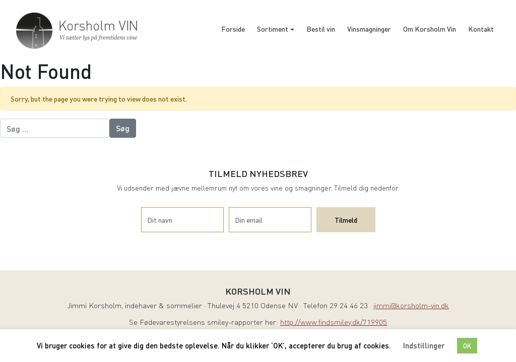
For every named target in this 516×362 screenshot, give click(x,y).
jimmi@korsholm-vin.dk (411, 306)
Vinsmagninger (369, 28)
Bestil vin (320, 28)
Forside (233, 28)
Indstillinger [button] (423, 345)
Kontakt (481, 28)
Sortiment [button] (272, 28)
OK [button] (467, 345)
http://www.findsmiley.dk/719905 (333, 323)
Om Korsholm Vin (429, 28)
